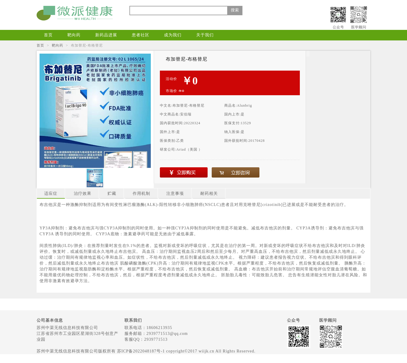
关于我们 (205, 35)
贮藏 (111, 193)
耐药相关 (209, 193)
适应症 (50, 193)
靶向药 (74, 35)
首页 (48, 35)
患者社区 (140, 35)
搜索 (235, 10)
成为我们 (173, 35)
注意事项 (175, 193)
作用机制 (141, 193)
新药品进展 (106, 35)
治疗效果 (82, 193)
